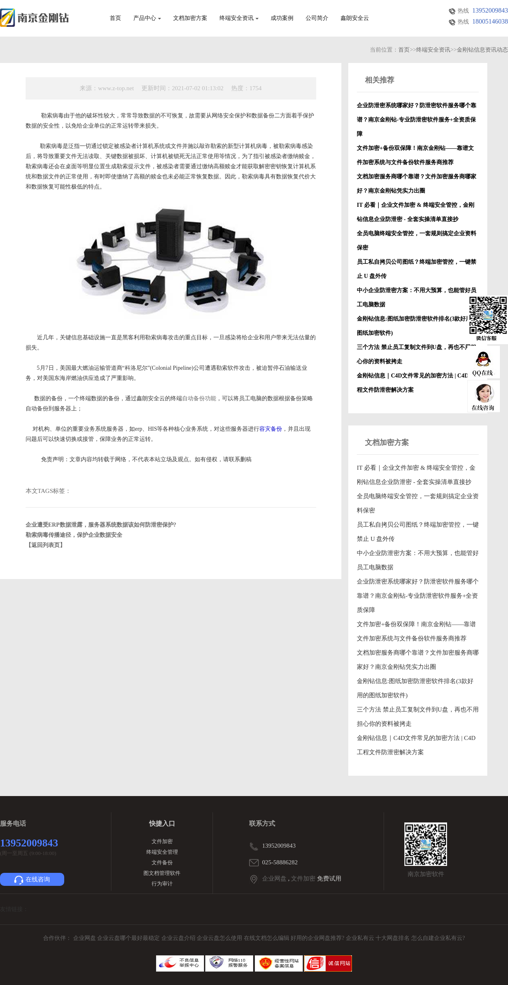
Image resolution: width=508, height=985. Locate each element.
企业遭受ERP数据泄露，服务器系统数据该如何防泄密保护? (101, 525)
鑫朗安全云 (355, 18)
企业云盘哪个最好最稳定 (129, 938)
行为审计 (162, 884)
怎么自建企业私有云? (438, 938)
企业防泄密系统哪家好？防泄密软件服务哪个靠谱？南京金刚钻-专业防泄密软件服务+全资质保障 (418, 595)
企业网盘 (274, 878)
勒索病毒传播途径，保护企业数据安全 (74, 535)
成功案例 (282, 18)
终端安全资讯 (238, 18)
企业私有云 (361, 938)
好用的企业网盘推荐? (318, 938)
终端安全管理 (162, 852)
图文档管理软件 (161, 873)
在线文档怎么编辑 (266, 938)
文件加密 (162, 841)
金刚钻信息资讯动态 (482, 50)
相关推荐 (379, 80)
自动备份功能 (199, 398)
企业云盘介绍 (179, 938)
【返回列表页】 (45, 545)
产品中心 (147, 18)
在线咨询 (32, 880)
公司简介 (317, 18)
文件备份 (162, 862)
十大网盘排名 (393, 938)
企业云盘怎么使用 (220, 938)
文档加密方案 (190, 18)
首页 (115, 18)
